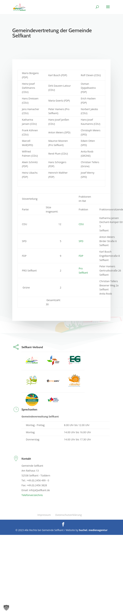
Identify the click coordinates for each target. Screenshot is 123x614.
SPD (81, 241)
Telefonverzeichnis (32, 495)
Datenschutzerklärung (68, 515)
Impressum (44, 515)
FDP (81, 255)
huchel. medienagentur (93, 530)
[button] (6, 607)
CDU (81, 224)
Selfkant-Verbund (32, 347)
